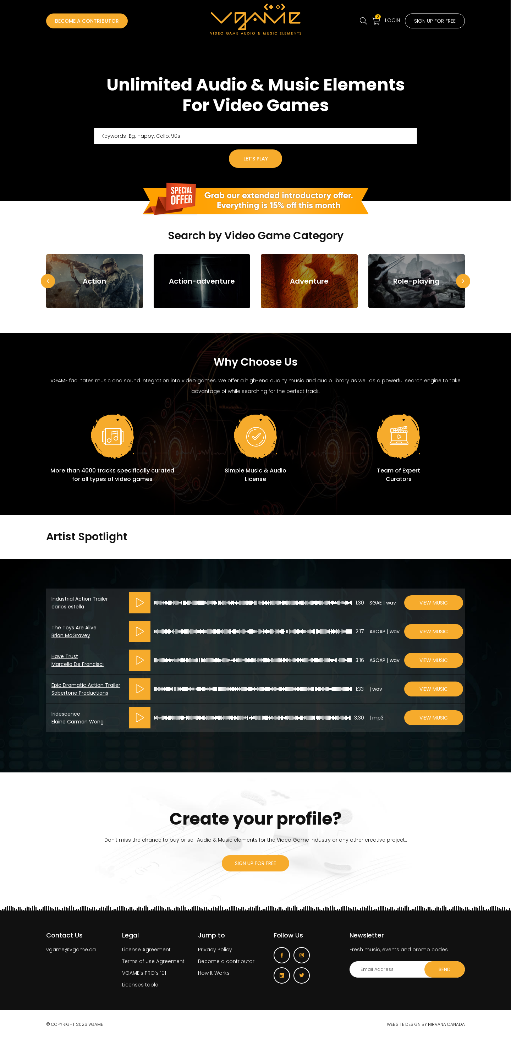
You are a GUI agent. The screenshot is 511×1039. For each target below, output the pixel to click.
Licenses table (140, 984)
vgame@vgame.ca (71, 949)
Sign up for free (435, 20)
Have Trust (64, 656)
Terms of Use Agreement (153, 961)
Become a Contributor (87, 20)
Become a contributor (226, 961)
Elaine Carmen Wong (77, 721)
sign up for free (255, 863)
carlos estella (67, 606)
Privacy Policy (215, 949)
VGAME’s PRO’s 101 (144, 973)
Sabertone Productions (79, 692)
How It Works (214, 973)
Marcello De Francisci (77, 664)
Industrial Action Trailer (79, 598)
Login (392, 20)
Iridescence (65, 713)
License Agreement (146, 949)
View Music (433, 602)
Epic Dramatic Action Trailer (85, 685)
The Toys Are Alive (74, 627)
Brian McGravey (70, 635)
